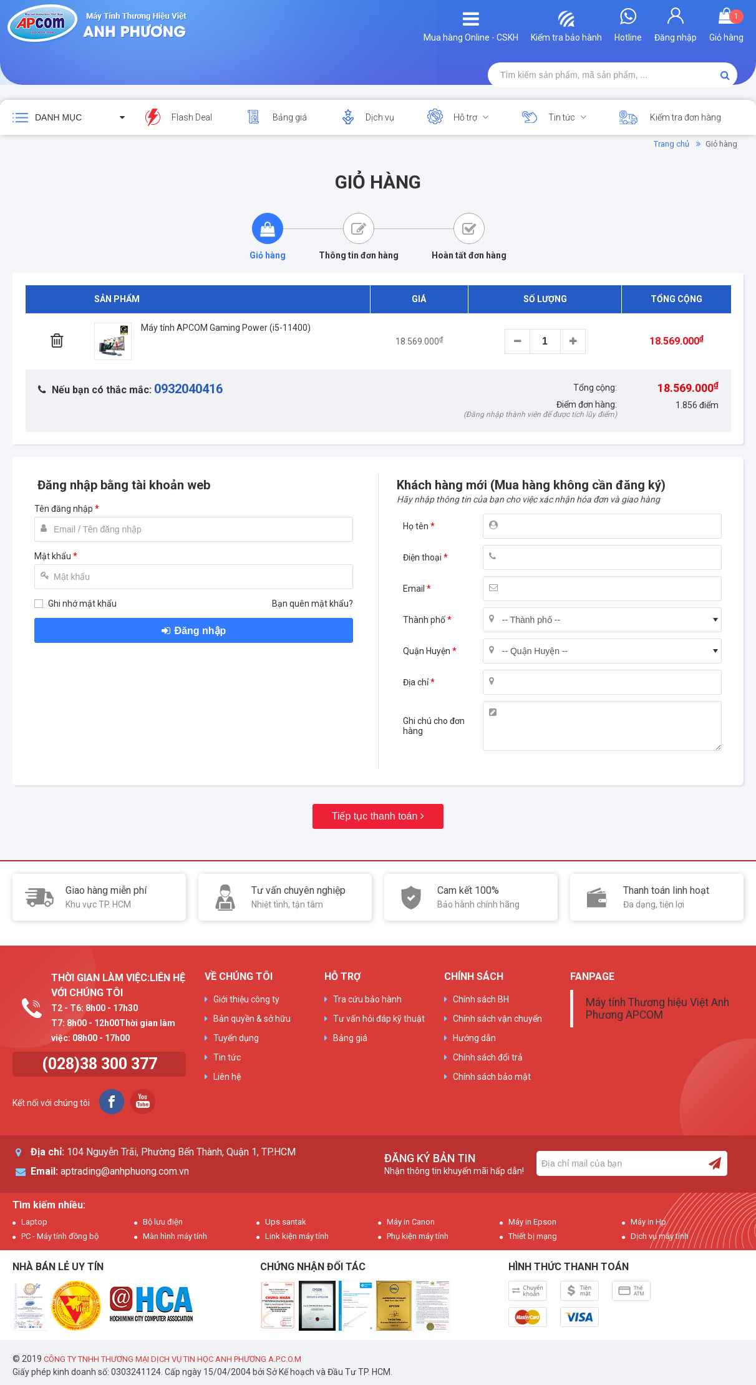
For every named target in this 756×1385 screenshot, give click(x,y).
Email (414, 589)
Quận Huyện (426, 651)
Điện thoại (422, 557)
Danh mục (58, 117)
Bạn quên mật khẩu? (312, 604)
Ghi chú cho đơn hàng (434, 726)
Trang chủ (671, 144)
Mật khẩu (52, 556)
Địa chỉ (416, 682)
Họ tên (416, 526)
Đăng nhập (200, 630)
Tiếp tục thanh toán (375, 816)
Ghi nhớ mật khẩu (82, 604)
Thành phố (424, 620)
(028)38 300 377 (99, 1064)
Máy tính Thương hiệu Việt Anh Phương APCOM (657, 1008)
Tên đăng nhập (63, 509)
